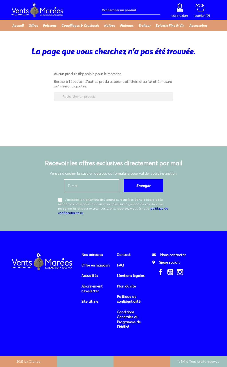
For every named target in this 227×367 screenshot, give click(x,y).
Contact (124, 254)
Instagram (180, 272)
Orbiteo (34, 361)
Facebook (160, 272)
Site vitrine (89, 301)
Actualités (89, 275)
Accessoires (198, 25)
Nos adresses (92, 254)
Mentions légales (131, 275)
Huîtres (109, 25)
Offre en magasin (95, 265)
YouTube (170, 272)
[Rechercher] (131, 10)
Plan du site (126, 286)
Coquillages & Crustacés (80, 25)
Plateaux (127, 25)
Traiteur (145, 25)
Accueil (18, 25)
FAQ (120, 265)
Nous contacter (173, 255)
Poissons (50, 25)
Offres (33, 25)
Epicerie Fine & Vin (170, 25)
